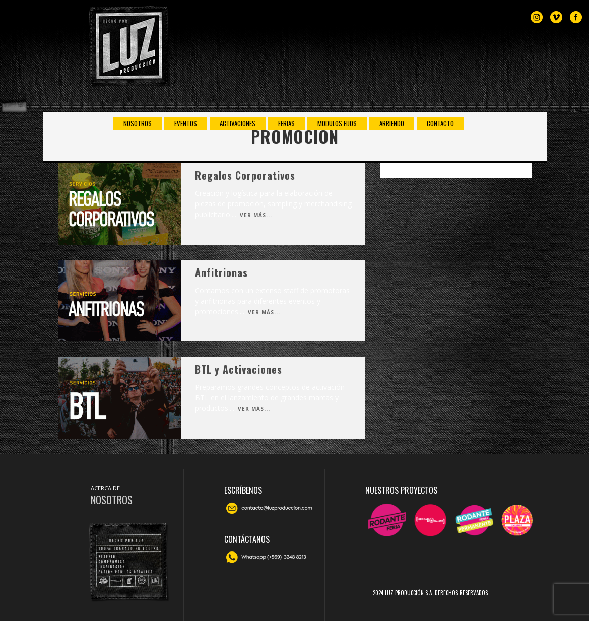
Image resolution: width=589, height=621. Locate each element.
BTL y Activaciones (238, 369)
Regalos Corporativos (245, 175)
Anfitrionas (221, 272)
